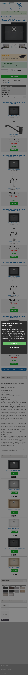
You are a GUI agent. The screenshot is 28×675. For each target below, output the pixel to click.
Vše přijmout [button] (14, 343)
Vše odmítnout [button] (14, 347)
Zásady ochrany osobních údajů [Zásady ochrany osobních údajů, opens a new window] (10, 340)
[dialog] (14, 337)
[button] (14, 351)
